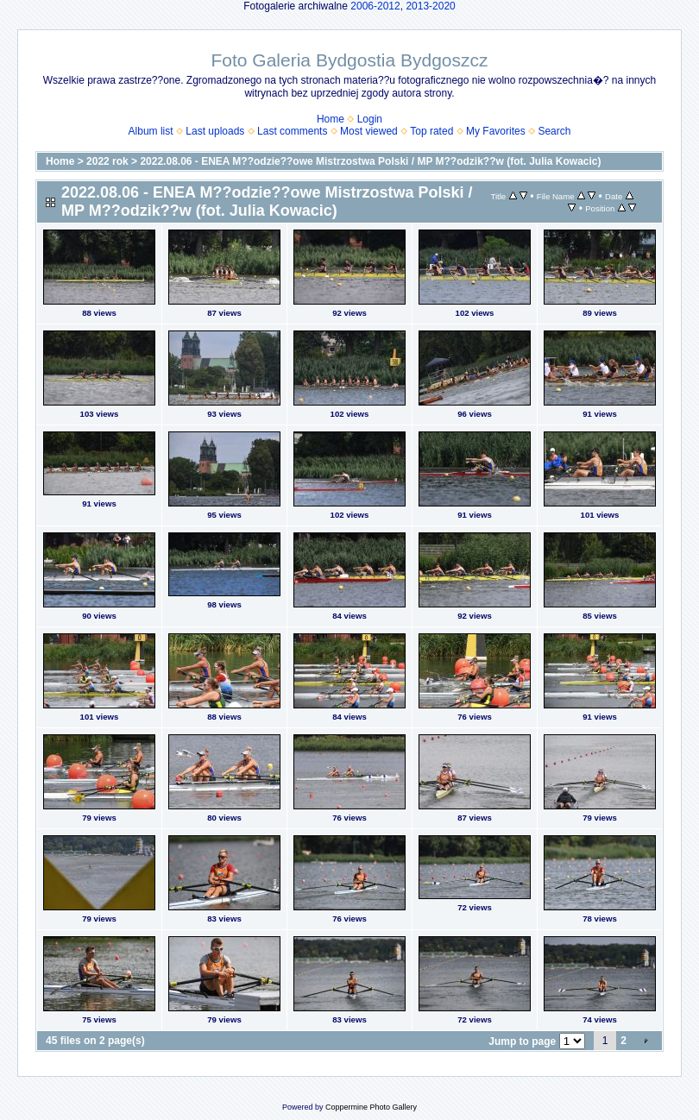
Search (554, 131)
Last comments (292, 131)
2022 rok (107, 161)
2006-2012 (375, 6)
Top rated (431, 131)
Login (369, 119)
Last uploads (215, 131)
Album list (151, 131)
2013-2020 (430, 6)
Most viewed (369, 131)
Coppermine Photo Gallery (371, 1107)
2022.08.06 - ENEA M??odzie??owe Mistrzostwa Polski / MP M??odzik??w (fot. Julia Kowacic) (370, 161)
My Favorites (496, 131)
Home (330, 119)
